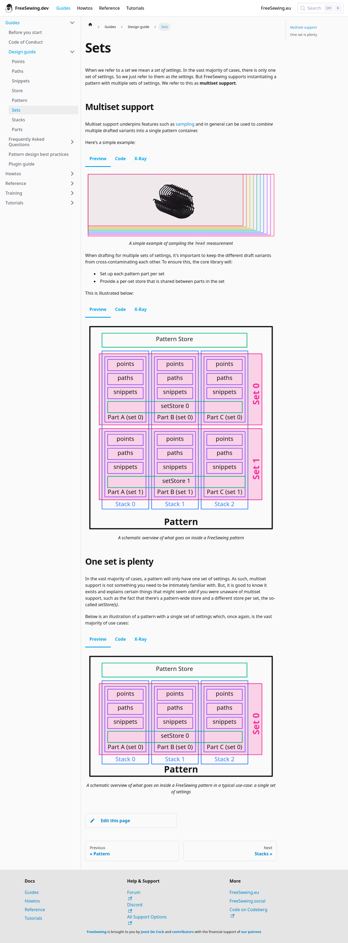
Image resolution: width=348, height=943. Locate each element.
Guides (63, 8)
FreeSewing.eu (276, 8)
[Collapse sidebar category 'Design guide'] (72, 51)
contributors (183, 931)
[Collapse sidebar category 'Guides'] (72, 22)
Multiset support (303, 27)
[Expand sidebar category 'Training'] (72, 193)
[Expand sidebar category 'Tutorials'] (72, 202)
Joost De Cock (152, 931)
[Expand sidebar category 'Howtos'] (72, 173)
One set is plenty (303, 34)
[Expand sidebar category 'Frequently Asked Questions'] (72, 142)
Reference (109, 8)
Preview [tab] (97, 159)
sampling (185, 124)
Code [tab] (120, 159)
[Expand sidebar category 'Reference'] (72, 183)
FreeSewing (96, 931)
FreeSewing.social (248, 901)
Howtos (85, 8)
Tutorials (135, 8)
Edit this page (110, 821)
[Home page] (90, 24)
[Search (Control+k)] (321, 8)
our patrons (251, 931)
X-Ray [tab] (141, 159)
